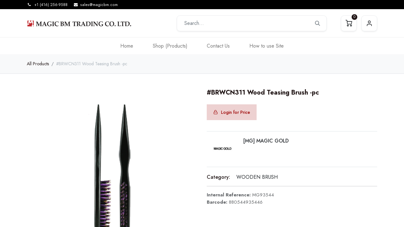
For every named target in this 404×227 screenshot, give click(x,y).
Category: (218, 177)
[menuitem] (127, 46)
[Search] (317, 23)
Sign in (369, 23)
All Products (38, 64)
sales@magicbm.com (99, 5)
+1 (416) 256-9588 (51, 5)
